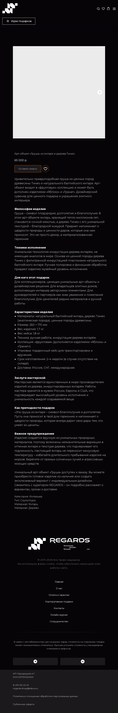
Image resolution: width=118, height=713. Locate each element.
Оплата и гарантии (59, 595)
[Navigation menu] (114, 9)
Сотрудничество (59, 621)
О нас (59, 588)
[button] (98, 8)
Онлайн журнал (59, 614)
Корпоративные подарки (59, 601)
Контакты (59, 608)
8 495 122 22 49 (21, 685)
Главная (59, 581)
